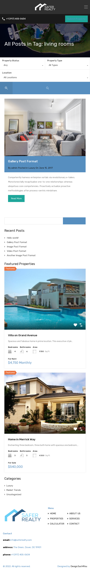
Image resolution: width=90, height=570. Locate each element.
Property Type (54, 60)
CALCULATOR (57, 524)
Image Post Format (17, 246)
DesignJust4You (79, 566)
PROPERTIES (56, 519)
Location (7, 73)
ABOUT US (74, 513)
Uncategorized (13, 494)
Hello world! (12, 238)
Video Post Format (16, 251)
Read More (16, 198)
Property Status (10, 60)
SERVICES (74, 519)
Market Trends (13, 490)
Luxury (31, 168)
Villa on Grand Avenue (22, 335)
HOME (53, 513)
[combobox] (22, 65)
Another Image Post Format (21, 255)
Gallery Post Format (23, 161)
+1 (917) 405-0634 (16, 19)
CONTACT (74, 524)
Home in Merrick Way (21, 439)
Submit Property (76, 19)
